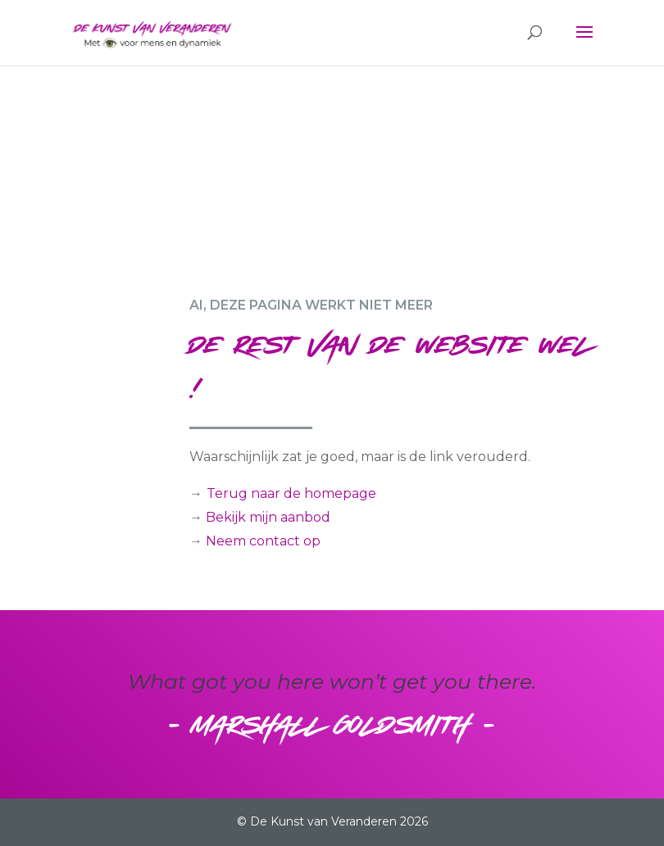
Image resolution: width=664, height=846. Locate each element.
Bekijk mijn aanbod (268, 517)
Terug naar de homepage (291, 493)
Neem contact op (263, 541)
